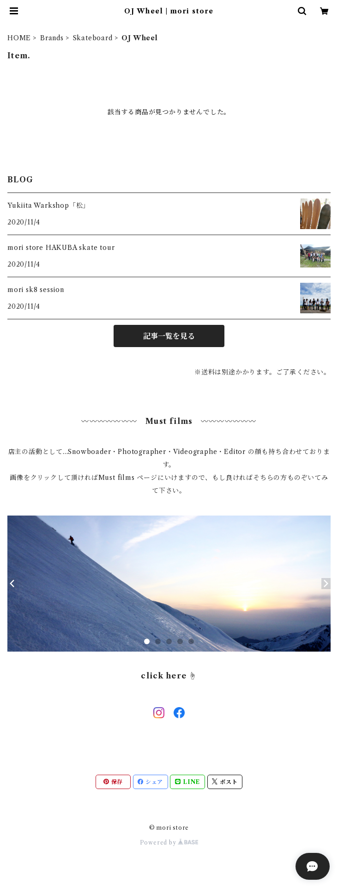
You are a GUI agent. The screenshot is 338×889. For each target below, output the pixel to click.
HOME (19, 38)
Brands (52, 38)
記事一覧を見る (169, 336)
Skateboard (93, 38)
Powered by (169, 842)
